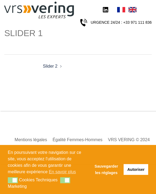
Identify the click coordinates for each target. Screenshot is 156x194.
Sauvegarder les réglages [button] (106, 169)
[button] (13, 180)
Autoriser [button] (136, 169)
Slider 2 (50, 66)
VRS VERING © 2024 (129, 139)
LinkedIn (105, 10)
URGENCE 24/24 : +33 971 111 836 (121, 22)
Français (121, 10)
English (132, 10)
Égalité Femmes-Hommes (78, 139)
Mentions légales (31, 139)
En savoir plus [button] (62, 171)
